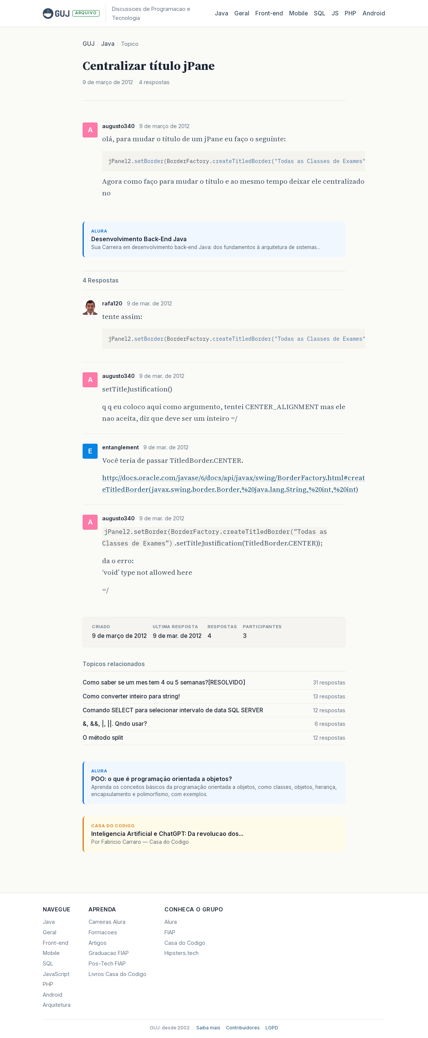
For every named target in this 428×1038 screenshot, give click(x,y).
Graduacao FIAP (109, 953)
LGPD (271, 1027)
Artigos (98, 943)
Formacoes (103, 932)
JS (335, 13)
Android (373, 13)
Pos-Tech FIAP (107, 963)
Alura (170, 922)
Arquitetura (57, 1005)
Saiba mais (208, 1027)
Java (221, 13)
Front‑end (269, 13)
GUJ (89, 43)
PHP (350, 13)
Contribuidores (243, 1027)
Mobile (298, 13)
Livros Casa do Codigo (117, 974)
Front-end (55, 943)
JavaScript (56, 974)
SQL (320, 13)
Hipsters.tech (181, 953)
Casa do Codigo (184, 943)
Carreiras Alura (107, 922)
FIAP (169, 932)
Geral (241, 13)
